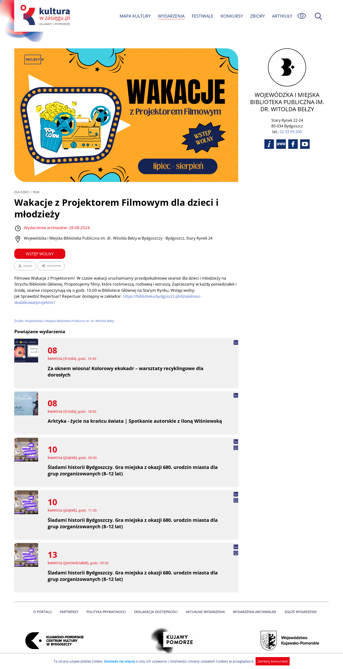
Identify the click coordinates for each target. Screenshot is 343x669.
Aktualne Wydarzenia (205, 611)
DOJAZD (25, 266)
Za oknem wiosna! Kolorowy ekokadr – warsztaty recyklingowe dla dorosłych (126, 371)
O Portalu (44, 611)
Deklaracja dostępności (156, 611)
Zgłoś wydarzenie (299, 611)
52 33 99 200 (290, 131)
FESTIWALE (202, 16)
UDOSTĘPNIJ (51, 266)
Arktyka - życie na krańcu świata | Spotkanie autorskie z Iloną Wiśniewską (136, 421)
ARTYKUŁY (282, 16)
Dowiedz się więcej (121, 661)
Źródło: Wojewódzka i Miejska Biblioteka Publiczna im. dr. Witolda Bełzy (65, 321)
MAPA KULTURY (134, 16)
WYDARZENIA (170, 16)
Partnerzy (71, 611)
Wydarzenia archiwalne (253, 611)
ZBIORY (257, 16)
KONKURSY (231, 16)
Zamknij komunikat (270, 661)
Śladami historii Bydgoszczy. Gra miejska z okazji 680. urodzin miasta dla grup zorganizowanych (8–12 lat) (133, 470)
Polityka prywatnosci (107, 611)
